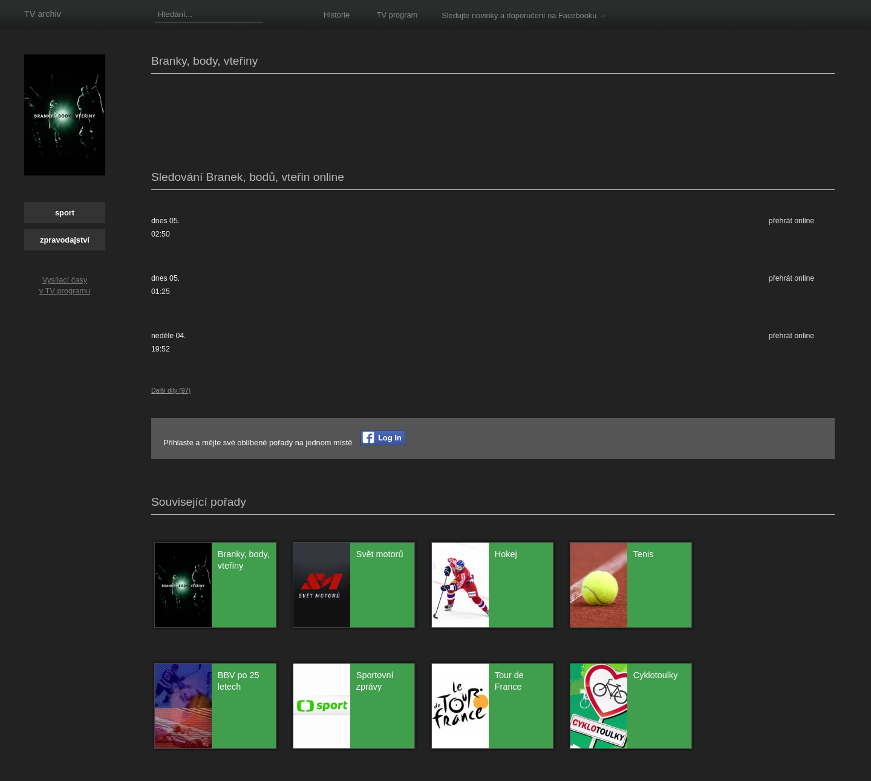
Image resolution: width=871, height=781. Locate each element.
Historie (337, 14)
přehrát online (791, 221)
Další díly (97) (171, 390)
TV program (397, 14)
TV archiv (42, 14)
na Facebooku (571, 15)
